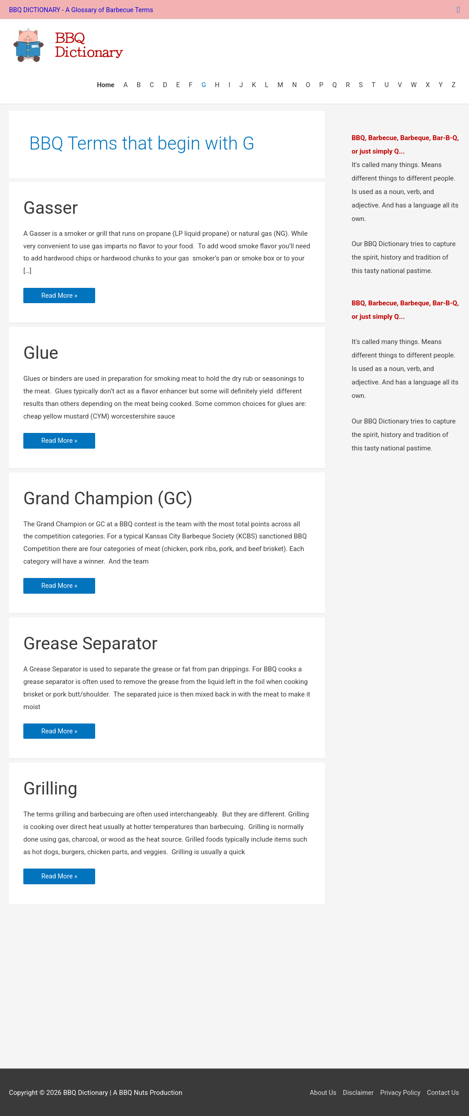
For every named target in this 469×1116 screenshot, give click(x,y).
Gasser (51, 205)
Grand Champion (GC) (110, 496)
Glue (41, 351)
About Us (319, 1092)
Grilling (51, 787)
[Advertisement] (234, 992)
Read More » (60, 293)
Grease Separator (92, 642)
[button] (458, 9)
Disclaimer (356, 1092)
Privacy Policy (399, 1092)
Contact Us (443, 1092)
